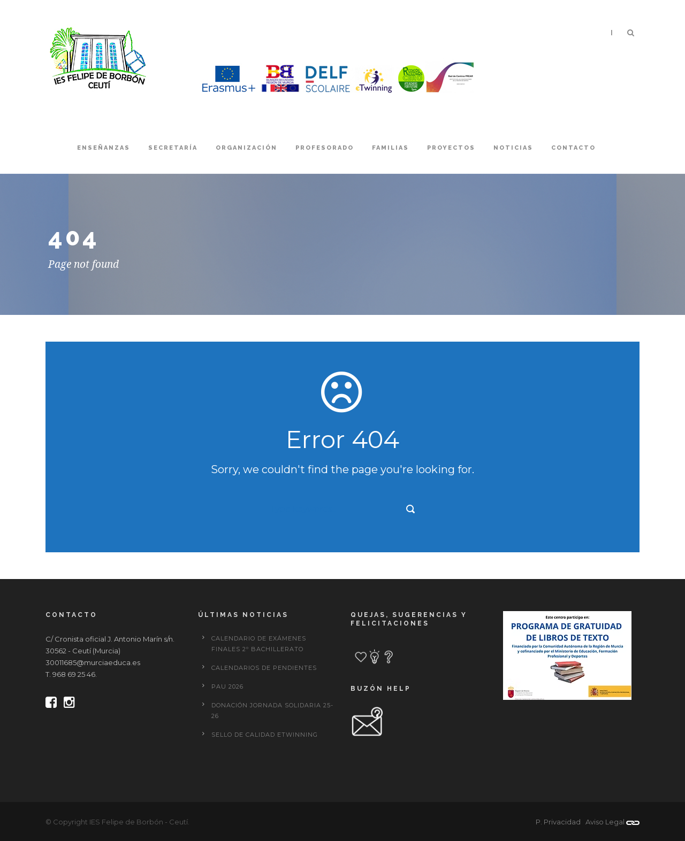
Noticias (513, 147)
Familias (390, 147)
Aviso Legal (605, 821)
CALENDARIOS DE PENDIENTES (264, 668)
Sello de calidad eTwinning (264, 734)
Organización (246, 147)
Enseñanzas (103, 147)
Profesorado (324, 147)
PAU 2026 (227, 686)
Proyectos (451, 147)
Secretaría (172, 147)
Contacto (573, 147)
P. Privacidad (558, 821)
